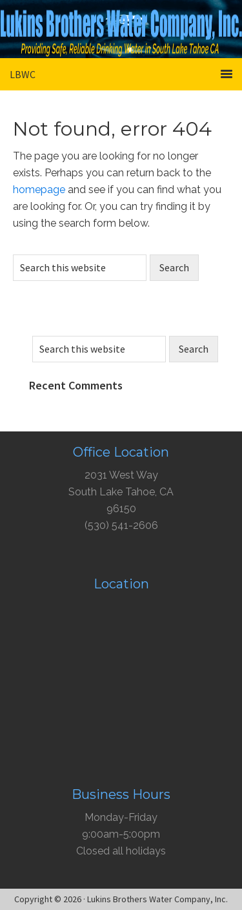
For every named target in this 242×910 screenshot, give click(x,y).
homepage (39, 189)
